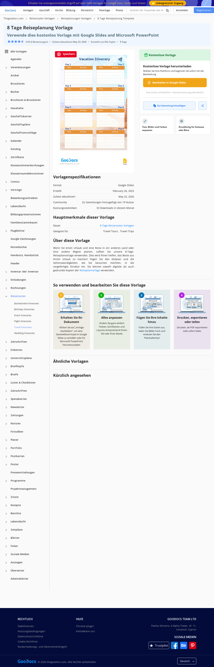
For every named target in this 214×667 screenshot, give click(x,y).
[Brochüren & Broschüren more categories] (6, 100)
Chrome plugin (85, 626)
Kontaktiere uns (85, 631)
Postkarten (17, 456)
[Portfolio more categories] (6, 448)
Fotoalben (17, 431)
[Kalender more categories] (6, 141)
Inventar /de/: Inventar (24, 271)
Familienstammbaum (24, 222)
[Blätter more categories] (6, 538)
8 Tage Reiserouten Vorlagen (117, 225)
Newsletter (17, 407)
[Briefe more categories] (6, 374)
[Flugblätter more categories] (6, 231)
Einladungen (18, 279)
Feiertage (104, 10)
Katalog (16, 149)
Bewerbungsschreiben (24, 198)
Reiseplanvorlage (90, 270)
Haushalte (17, 108)
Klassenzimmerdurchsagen (27, 165)
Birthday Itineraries (24, 309)
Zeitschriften (19, 341)
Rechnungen (18, 288)
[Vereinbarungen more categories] (6, 67)
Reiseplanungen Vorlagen (76, 18)
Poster (15, 464)
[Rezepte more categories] (6, 505)
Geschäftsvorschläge (24, 132)
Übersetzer (17, 570)
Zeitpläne (17, 529)
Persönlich (87, 10)
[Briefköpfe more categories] (6, 366)
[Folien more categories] (6, 546)
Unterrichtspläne (21, 358)
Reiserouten (18, 296)
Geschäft (44, 10)
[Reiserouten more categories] (6, 296)
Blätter (15, 537)
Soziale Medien (20, 554)
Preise (119, 10)
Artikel (15, 75)
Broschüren (18, 83)
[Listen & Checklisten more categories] (6, 383)
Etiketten (16, 350)
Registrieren (204, 10)
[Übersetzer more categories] (6, 571)
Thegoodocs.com (14, 18)
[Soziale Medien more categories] (6, 554)
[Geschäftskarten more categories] (6, 116)
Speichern (66, 54)
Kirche (59, 10)
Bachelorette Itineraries (26, 303)
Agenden (16, 59)
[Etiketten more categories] (6, 350)
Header (15, 263)
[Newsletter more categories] (6, 407)
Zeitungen (17, 415)
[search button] (167, 10)
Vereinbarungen (20, 67)
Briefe (14, 374)
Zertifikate (17, 157)
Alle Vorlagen (15, 51)
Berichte (16, 513)
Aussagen (17, 562)
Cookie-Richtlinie (28, 641)
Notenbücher (19, 247)
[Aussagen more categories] (6, 562)
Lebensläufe (18, 206)
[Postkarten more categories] (6, 456)
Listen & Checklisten (23, 382)
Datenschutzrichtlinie (30, 636)
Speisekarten (19, 399)
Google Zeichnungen (23, 239)
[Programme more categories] (6, 481)
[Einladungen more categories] (6, 280)
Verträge (16, 189)
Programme (18, 480)
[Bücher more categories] (6, 92)
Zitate (14, 497)
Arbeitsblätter (19, 578)
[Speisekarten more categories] (6, 399)
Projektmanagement (24, 488)
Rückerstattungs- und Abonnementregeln (42, 646)
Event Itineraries (22, 315)
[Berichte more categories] (6, 513)
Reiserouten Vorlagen (42, 18)
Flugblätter (18, 230)
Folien (14, 546)
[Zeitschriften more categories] (6, 342)
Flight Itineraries (22, 321)
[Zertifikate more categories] (6, 157)
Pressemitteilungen (23, 472)
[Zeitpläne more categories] (6, 530)
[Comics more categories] (6, 182)
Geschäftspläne (20, 124)
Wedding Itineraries (24, 333)
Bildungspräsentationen (26, 214)
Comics (15, 181)
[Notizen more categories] (6, 423)
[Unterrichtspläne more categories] (6, 358)
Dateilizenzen (26, 626)
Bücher (15, 91)
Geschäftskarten (21, 116)
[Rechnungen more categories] (6, 288)
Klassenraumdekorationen (27, 173)
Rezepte (16, 505)
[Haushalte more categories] (6, 108)
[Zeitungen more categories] (6, 415)
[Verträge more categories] (6, 190)
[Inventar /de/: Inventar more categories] (6, 272)
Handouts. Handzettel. (25, 255)
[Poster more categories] (6, 464)
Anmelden (182, 10)
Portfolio (16, 448)
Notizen (16, 423)
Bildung (70, 10)
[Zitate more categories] (6, 497)
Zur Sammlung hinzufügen (169, 105)
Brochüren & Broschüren (26, 100)
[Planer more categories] (6, 440)
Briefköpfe (17, 366)
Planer (14, 439)
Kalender (16, 140)
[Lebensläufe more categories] (6, 206)
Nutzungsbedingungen (31, 631)
